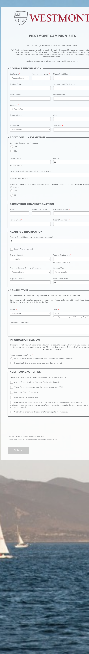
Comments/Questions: (19, 323)
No (15, 151)
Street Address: (16, 115)
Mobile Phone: (16, 94)
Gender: (56, 158)
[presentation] (28, 427)
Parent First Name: (39, 209)
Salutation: (14, 74)
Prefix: (12, 209)
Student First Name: (40, 74)
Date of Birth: (16, 158)
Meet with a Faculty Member (26, 397)
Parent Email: (15, 220)
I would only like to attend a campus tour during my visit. (38, 363)
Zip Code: (57, 125)
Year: (55, 310)
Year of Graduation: (61, 255)
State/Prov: (14, 125)
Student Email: (16, 84)
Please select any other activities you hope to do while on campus (38, 377)
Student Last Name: (61, 74)
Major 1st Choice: (17, 278)
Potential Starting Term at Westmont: (25, 268)
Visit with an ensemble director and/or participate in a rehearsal (41, 412)
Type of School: (16, 255)
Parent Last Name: (61, 209)
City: (55, 115)
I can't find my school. (23, 249)
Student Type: (59, 268)
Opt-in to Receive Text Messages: (24, 143)
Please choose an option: (20, 355)
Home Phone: (59, 94)
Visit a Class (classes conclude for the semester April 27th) (38, 387)
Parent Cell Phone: (61, 220)
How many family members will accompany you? (31, 171)
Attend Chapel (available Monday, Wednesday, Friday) (36, 382)
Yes (15, 146)
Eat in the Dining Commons (26, 392)
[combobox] (19, 213)
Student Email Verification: (64, 84)
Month (12, 310)
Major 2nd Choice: (61, 278)
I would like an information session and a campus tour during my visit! (43, 359)
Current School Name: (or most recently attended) (32, 237)
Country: (13, 105)
